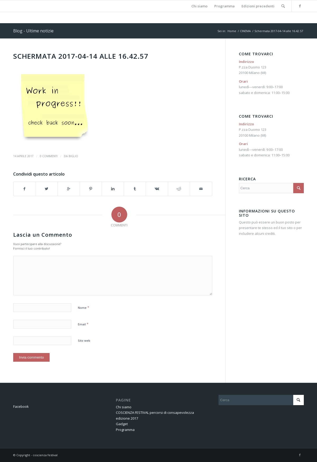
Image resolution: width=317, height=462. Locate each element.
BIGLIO (73, 156)
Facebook (21, 406)
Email (83, 324)
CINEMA (245, 31)
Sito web (84, 340)
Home (232, 31)
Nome (83, 307)
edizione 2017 (127, 418)
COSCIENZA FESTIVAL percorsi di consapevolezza (155, 412)
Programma (125, 429)
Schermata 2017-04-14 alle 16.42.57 (80, 56)
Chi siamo (123, 407)
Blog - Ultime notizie (33, 31)
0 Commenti (49, 156)
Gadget (122, 423)
